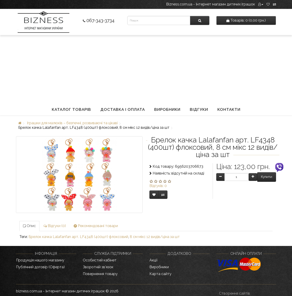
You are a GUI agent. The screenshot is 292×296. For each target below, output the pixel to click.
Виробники (167, 109)
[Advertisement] (146, 69)
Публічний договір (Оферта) (40, 267)
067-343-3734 (99, 20)
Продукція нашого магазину (40, 260)
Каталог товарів (71, 109)
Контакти (228, 109)
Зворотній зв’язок (98, 267)
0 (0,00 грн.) (246, 20)
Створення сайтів (234, 293)
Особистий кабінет (100, 260)
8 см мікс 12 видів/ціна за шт (155, 237)
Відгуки (199, 109)
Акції (153, 260)
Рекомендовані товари (96, 226)
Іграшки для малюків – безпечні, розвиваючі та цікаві (72, 123)
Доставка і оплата (122, 109)
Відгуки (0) (55, 226)
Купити (266, 177)
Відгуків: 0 (158, 186)
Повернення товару (100, 274)
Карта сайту (160, 274)
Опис (29, 226)
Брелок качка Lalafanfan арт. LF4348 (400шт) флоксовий (78, 237)
